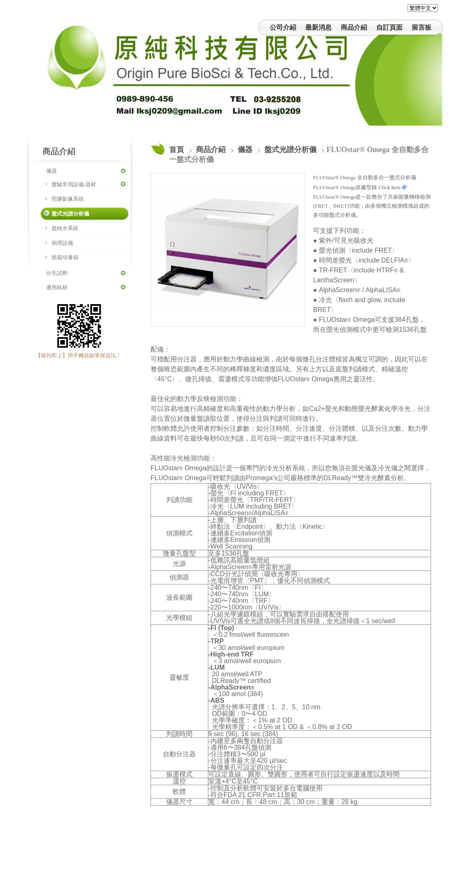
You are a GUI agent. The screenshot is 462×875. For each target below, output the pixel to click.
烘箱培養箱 (65, 257)
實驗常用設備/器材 (74, 184)
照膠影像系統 (68, 199)
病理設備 (62, 243)
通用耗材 (57, 287)
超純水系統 (65, 228)
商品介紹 (212, 149)
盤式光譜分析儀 (70, 214)
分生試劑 (57, 273)
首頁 (176, 149)
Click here (392, 187)
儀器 (51, 171)
